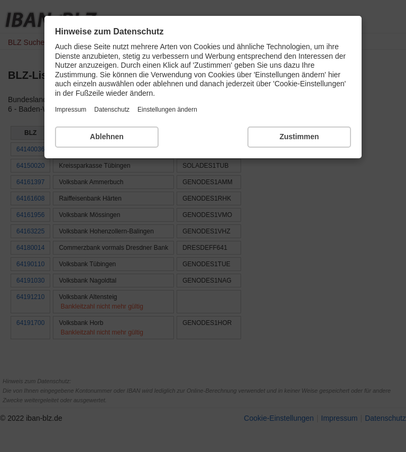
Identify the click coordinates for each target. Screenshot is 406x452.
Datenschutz (112, 109)
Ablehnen (107, 136)
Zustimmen (299, 136)
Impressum (70, 109)
